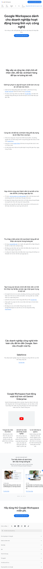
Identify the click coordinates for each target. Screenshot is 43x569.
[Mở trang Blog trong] (6, 526)
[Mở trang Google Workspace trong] (6, 2)
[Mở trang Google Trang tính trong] (9, 91)
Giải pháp (2, 6)
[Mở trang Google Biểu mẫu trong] (14, 244)
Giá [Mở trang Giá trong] (19, 6)
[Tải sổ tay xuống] (30, 491)
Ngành (11, 6)
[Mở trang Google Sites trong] (34, 300)
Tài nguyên (23, 6)
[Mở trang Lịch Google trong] (29, 91)
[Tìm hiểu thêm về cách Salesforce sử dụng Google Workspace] (21, 363)
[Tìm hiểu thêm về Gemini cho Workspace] (12, 481)
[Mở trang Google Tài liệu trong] (17, 143)
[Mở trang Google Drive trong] (10, 141)
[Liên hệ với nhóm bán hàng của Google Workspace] (34, 2)
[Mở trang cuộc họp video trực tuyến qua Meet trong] (19, 196)
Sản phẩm (7, 6)
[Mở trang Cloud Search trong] (8, 309)
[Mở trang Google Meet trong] (28, 94)
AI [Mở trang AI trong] (15, 6)
